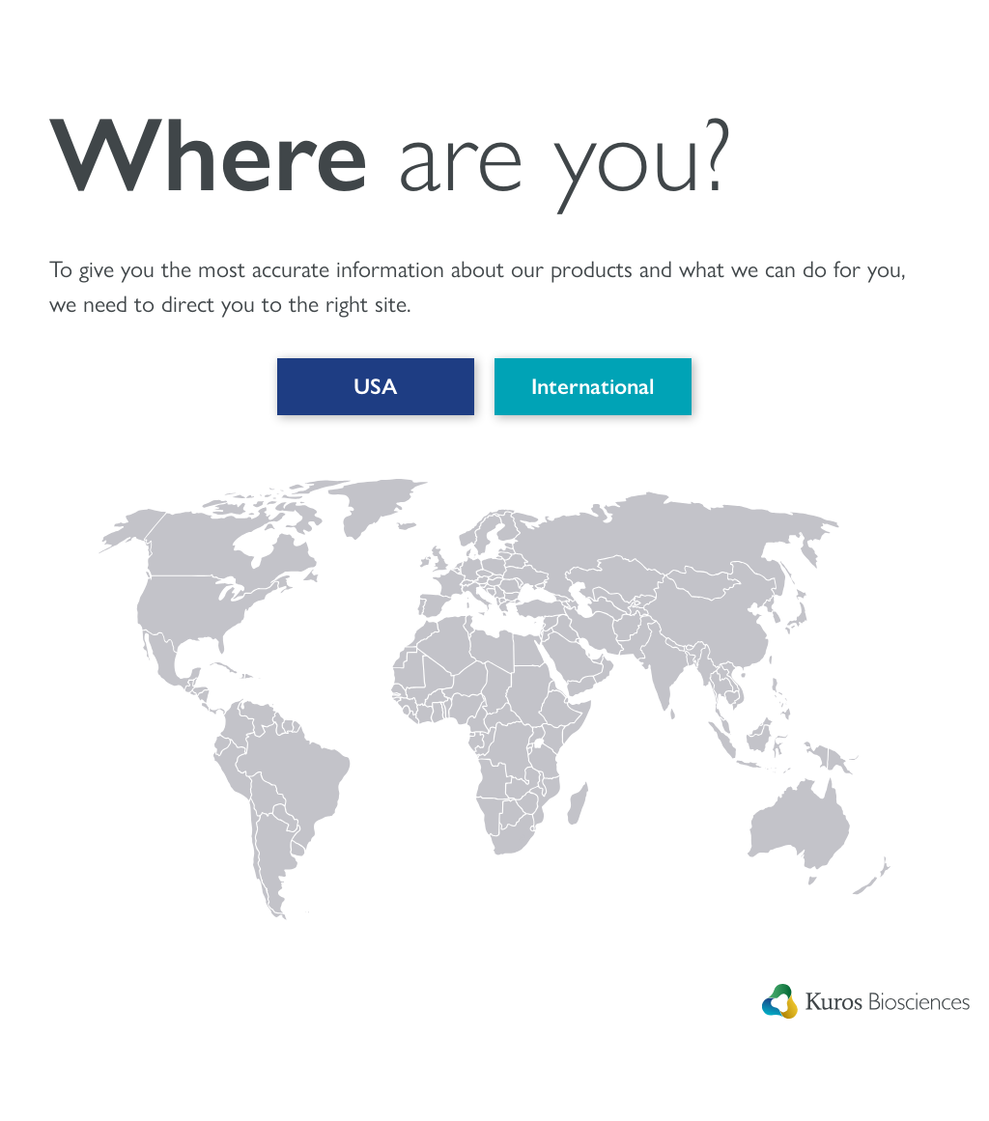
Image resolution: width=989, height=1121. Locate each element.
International (589, 389)
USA (371, 389)
